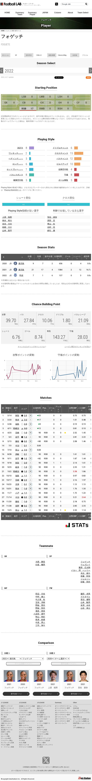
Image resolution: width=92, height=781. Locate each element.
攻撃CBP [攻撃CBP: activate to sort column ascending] (73, 409)
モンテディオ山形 (24, 715)
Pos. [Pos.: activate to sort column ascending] (45, 409)
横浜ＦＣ (22, 723)
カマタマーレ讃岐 (43, 734)
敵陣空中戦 (18, 180)
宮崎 (17, 433)
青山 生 (51, 224)
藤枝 (17, 441)
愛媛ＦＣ (40, 736)
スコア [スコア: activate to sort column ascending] (24, 409)
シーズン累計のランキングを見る (77, 347)
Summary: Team (19, 13)
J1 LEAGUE (4, 702)
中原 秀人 (40, 622)
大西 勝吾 (40, 562)
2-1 (25, 446)
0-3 (25, 441)
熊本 (17, 420)
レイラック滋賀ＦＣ (43, 723)
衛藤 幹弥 (85, 576)
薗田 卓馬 (85, 594)
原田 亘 (51, 220)
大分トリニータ (24, 745)
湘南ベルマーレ (24, 725)
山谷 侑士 (85, 608)
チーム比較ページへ (23, 664)
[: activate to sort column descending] (3, 257)
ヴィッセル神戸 (6, 738)
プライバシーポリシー (44, 767)
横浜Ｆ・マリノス (6, 725)
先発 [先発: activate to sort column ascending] (39, 257)
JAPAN (45, 12)
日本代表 (76, 708)
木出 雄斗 (85, 573)
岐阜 (17, 467)
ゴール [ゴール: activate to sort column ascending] (67, 257)
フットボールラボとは (80, 710)
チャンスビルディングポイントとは (31, 347)
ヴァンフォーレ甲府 (25, 727)
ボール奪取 (63, 180)
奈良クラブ (40, 727)
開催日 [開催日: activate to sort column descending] (8, 409)
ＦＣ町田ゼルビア (6, 721)
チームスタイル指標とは (81, 721)
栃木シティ (22, 719)
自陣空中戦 (63, 169)
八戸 (17, 493)
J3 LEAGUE (40, 702)
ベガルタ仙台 (23, 710)
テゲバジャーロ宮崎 (25, 747)
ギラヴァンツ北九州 (43, 740)
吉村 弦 (51, 227)
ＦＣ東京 (4, 717)
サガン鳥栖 (22, 742)
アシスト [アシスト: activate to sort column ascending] (58, 408)
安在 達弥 (52, 217)
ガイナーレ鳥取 (42, 730)
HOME (7, 12)
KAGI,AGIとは (77, 717)
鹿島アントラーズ (6, 706)
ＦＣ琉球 (40, 747)
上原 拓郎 (7, 217)
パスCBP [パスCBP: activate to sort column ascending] (81, 409)
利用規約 (26, 767)
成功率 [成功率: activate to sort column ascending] (86, 257)
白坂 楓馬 (40, 565)
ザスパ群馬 (40, 710)
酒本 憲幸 (40, 611)
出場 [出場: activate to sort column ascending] (30, 257)
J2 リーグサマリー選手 (62, 715)
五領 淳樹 (40, 602)
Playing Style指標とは (12, 190)
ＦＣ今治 (22, 740)
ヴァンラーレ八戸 (24, 708)
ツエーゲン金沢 (42, 719)
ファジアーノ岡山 (6, 740)
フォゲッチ (85, 562)
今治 (17, 446)
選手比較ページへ (68, 664)
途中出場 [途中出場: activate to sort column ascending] (48, 257)
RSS (88, 77)
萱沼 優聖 (85, 599)
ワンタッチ (16, 153)
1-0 (25, 433)
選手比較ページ (16, 694)
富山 (17, 450)
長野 (17, 506)
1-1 (25, 476)
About (70, 12)
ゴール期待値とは (79, 727)
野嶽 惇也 (40, 608)
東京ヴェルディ (6, 719)
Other (75, 702)
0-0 (25, 428)
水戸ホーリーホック (7, 708)
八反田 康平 (39, 614)
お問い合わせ (64, 767)
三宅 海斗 (40, 625)
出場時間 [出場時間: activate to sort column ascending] (58, 257)
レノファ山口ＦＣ (43, 732)
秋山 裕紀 (40, 617)
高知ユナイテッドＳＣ (44, 738)
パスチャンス (62, 158)
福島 (17, 424)
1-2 (25, 437)
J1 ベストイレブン (61, 710)
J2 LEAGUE (22, 702)
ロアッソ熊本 (41, 742)
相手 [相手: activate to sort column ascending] (16, 409)
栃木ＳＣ (40, 708)
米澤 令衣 (85, 605)
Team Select (83, 12)
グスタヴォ (85, 597)
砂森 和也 (85, 582)
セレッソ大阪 (5, 736)
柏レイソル (4, 715)
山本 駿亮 (85, 602)
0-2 (25, 506)
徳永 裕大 (7, 220)
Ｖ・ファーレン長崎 (7, 747)
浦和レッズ (4, 710)
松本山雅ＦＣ (41, 715)
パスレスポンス (16, 175)
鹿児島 (21, 263)
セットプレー (15, 169)
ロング (17, 164)
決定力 (20, 148)
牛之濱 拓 (40, 599)
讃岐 (17, 454)
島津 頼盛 (40, 619)
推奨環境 (33, 767)
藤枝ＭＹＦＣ (23, 736)
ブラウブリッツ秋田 (25, 712)
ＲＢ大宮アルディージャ (27, 721)
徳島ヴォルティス (24, 738)
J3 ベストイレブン (61, 723)
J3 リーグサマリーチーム (63, 719)
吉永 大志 (7, 224)
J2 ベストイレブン (61, 717)
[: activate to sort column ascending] (8, 257)
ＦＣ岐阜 (40, 721)
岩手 (17, 437)
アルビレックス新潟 (25, 730)
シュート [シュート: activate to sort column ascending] (77, 257)
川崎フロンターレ (6, 723)
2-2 (25, 420)
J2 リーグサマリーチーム (63, 712)
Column (57, 12)
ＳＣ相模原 (40, 712)
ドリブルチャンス (60, 148)
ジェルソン (85, 579)
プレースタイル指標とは (81, 719)
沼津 (17, 484)
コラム (75, 706)
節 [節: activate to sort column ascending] (3, 409)
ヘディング (16, 158)
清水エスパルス (6, 727)
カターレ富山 (23, 732)
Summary (58, 702)
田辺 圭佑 (40, 594)
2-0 (25, 424)
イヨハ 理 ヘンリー (80, 570)
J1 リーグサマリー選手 (62, 708)
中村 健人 (40, 597)
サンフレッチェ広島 (7, 742)
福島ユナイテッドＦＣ (44, 706)
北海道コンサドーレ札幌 (27, 706)
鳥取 (17, 415)
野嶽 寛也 (40, 605)
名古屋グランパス (6, 730)
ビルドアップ (62, 164)
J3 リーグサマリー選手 (62, 721)
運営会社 (56, 767)
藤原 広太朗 (84, 567)
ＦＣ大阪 (40, 725)
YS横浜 (16, 428)
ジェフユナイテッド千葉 (9, 712)
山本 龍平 (7, 230)
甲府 (21, 275)
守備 (66, 175)
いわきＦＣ (22, 717)
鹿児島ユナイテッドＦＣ (45, 745)
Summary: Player (32, 13)
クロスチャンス (61, 153)
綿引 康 (51, 230)
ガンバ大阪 (4, 734)
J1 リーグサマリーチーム (63, 706)
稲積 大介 (7, 227)
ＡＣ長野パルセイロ (43, 717)
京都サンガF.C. (5, 732)
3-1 (25, 484)
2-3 (25, 415)
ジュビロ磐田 (23, 734)
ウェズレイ (85, 565)
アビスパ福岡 (5, 745)
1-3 (25, 471)
